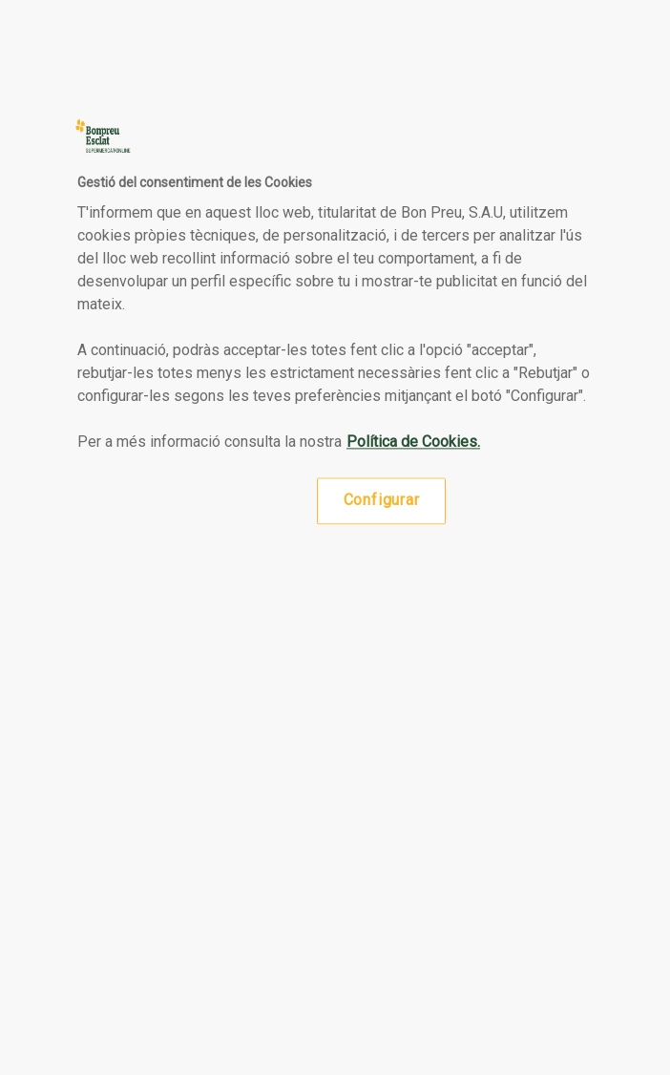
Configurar (382, 501)
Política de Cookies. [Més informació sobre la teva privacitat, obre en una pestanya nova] (413, 442)
